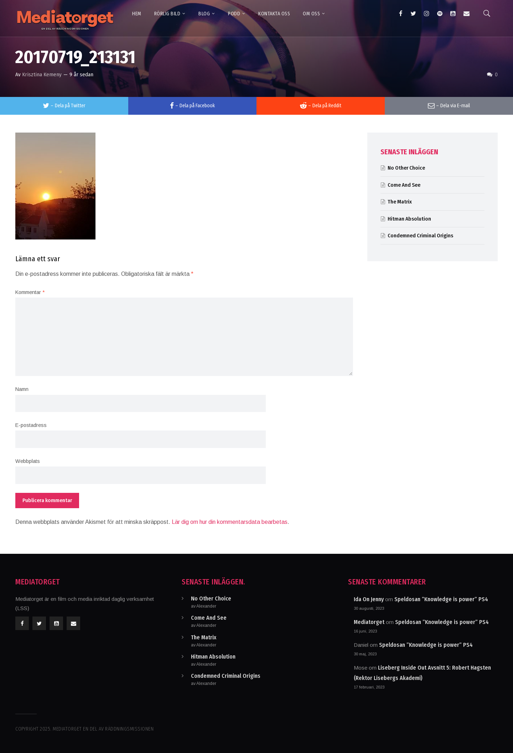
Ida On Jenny (369, 599)
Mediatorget (369, 622)
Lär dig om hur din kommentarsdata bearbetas (229, 522)
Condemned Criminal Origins (420, 235)
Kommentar (30, 292)
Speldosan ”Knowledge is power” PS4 (441, 599)
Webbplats (27, 461)
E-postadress (31, 425)
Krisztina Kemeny (42, 74)
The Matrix (400, 201)
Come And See (404, 185)
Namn (21, 389)
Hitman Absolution (409, 219)
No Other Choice (406, 168)
